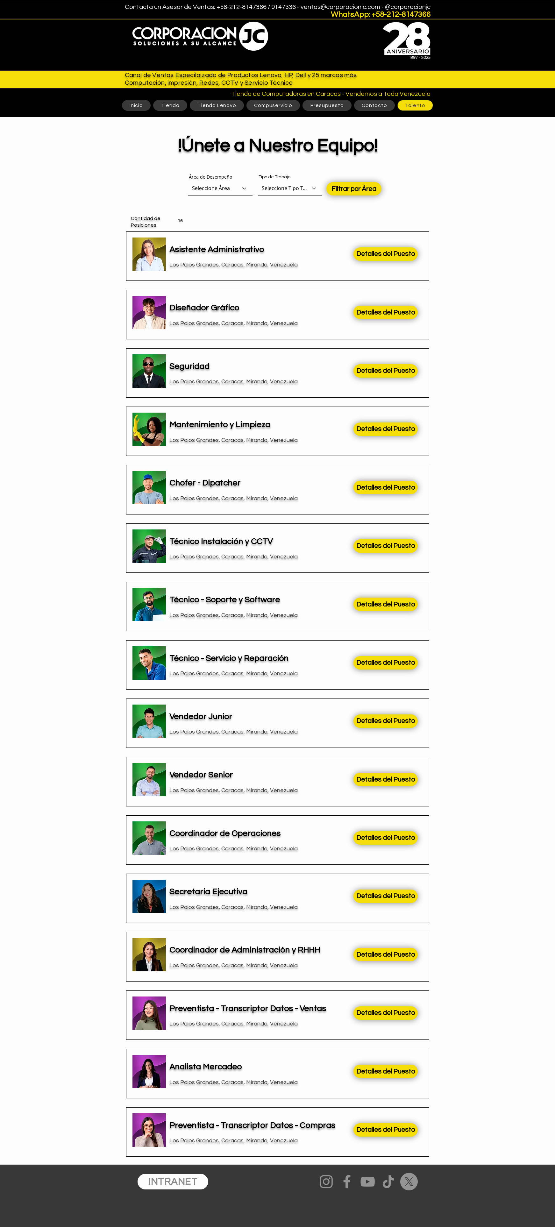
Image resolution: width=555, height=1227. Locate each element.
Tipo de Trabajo (274, 177)
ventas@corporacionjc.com (340, 7)
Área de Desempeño (210, 177)
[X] (409, 1181)
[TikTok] (388, 1181)
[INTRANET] (173, 1181)
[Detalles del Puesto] (385, 254)
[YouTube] (367, 1181)
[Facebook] (347, 1181)
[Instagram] (326, 1181)
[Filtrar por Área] (353, 188)
